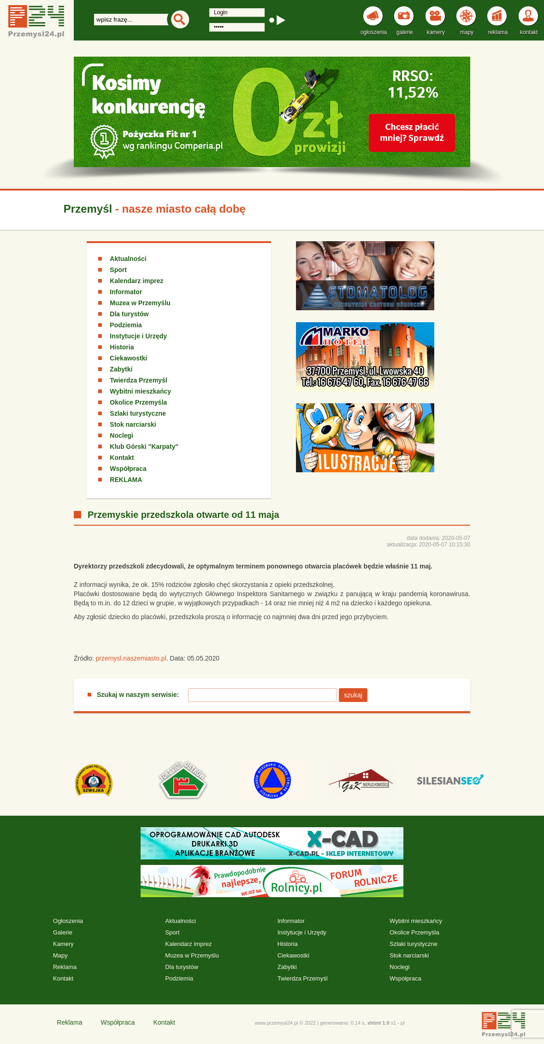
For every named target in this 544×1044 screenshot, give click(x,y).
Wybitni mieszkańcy (140, 391)
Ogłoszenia (68, 920)
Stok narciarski (133, 424)
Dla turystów (129, 314)
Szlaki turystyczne (138, 413)
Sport (118, 269)
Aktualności (128, 258)
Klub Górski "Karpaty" (144, 446)
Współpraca (128, 468)
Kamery (63, 943)
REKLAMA (126, 479)
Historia (122, 347)
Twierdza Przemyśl (138, 380)
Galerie (62, 932)
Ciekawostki (128, 358)
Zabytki (121, 369)
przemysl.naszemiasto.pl (130, 658)
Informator (126, 292)
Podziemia (126, 325)
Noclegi (121, 435)
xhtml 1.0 (378, 1023)
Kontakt (122, 457)
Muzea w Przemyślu (140, 303)
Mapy (60, 955)
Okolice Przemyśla (138, 402)
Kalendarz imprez (136, 280)
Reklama (65, 966)
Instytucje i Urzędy (138, 336)
